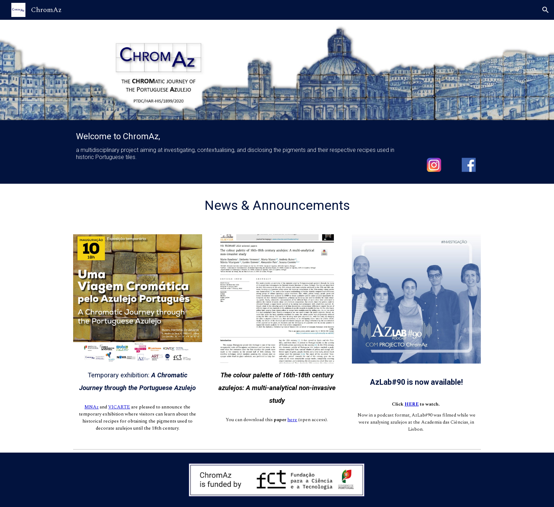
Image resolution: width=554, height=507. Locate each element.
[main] (242, 146)
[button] (545, 9)
